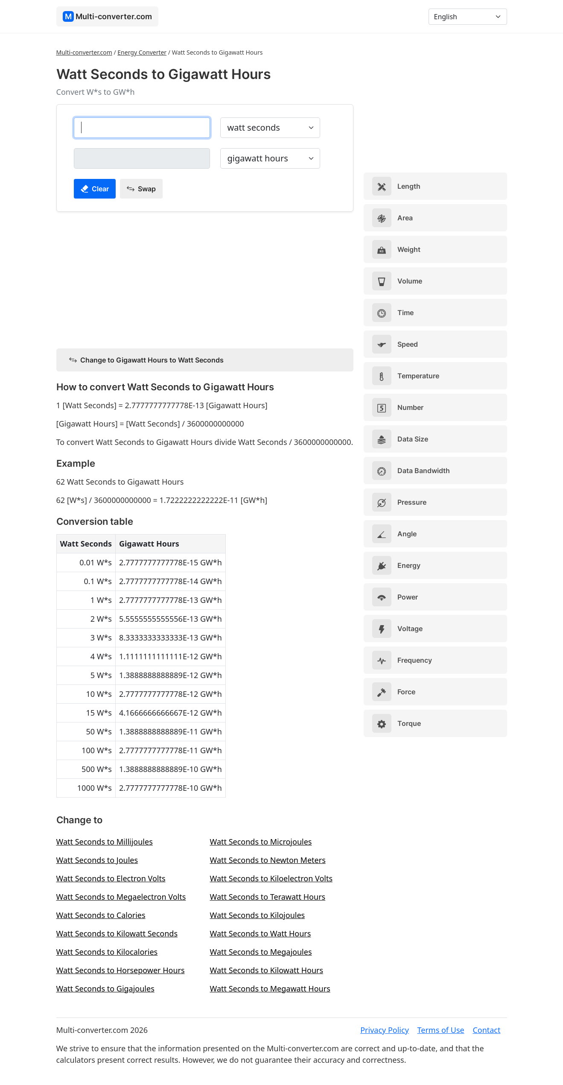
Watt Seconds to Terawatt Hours (268, 897)
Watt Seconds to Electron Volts (111, 878)
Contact (486, 1030)
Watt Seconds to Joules (97, 860)
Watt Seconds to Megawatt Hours (270, 988)
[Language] (468, 17)
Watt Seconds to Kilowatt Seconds (117, 933)
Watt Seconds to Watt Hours (260, 933)
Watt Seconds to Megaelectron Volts (121, 897)
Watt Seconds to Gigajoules (105, 988)
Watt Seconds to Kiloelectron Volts (271, 878)
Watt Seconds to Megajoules (261, 952)
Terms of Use (440, 1030)
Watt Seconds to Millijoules (104, 841)
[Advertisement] (204, 278)
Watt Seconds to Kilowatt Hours (267, 970)
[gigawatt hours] (142, 158)
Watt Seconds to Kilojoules (257, 915)
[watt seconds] (142, 127)
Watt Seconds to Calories (101, 915)
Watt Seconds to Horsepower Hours (120, 970)
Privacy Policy (384, 1030)
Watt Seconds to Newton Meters (268, 860)
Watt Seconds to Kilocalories (107, 952)
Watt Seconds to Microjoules (261, 841)
